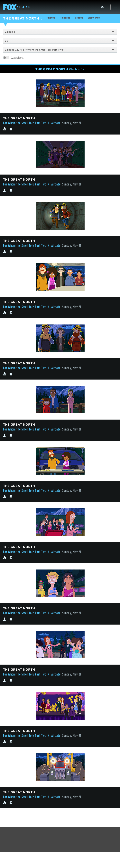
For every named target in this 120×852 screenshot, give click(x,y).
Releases (65, 17)
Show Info (94, 17)
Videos (79, 17)
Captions (17, 58)
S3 (59, 40)
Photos (51, 17)
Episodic (59, 31)
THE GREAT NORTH (21, 18)
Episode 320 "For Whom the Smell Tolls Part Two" (59, 49)
